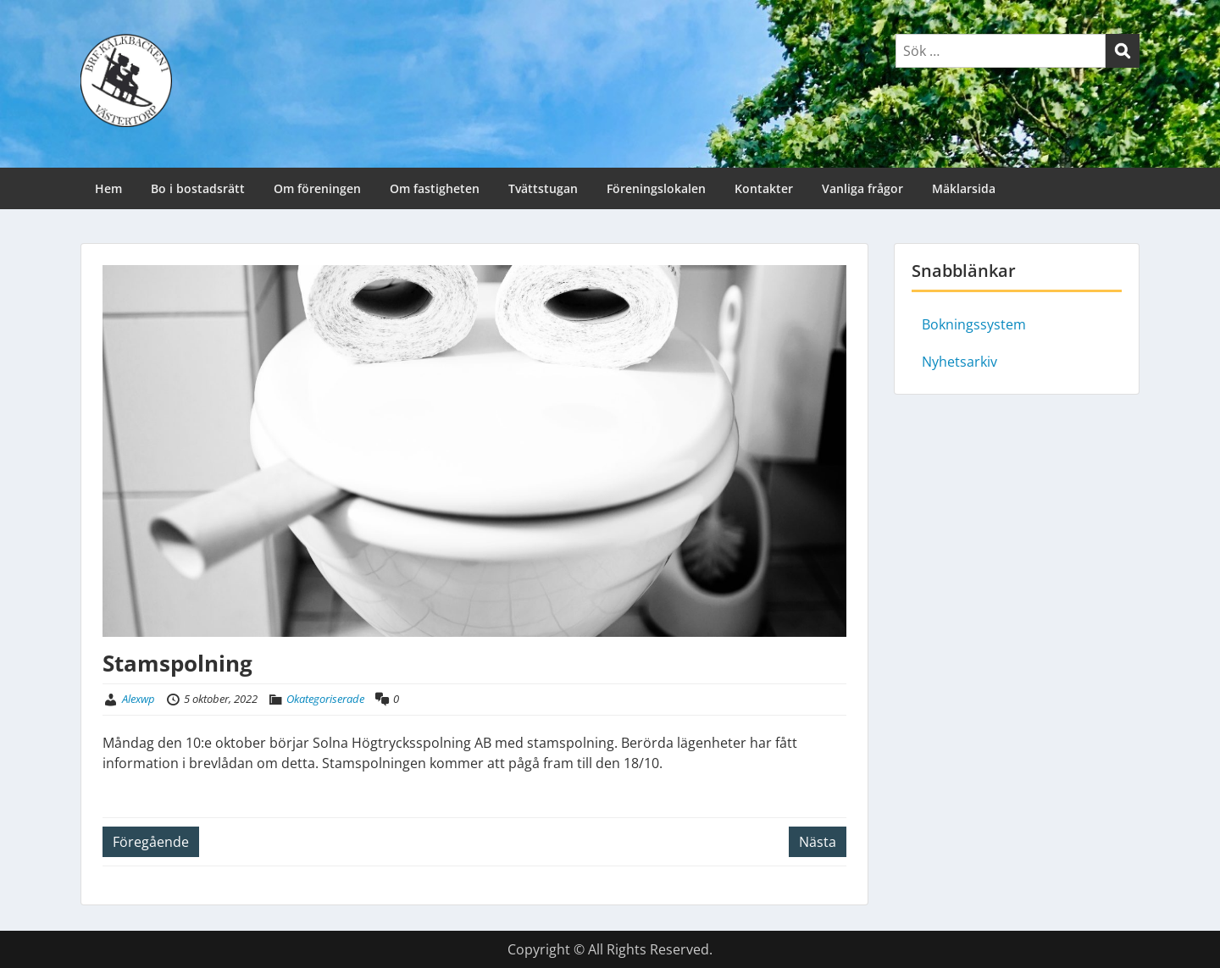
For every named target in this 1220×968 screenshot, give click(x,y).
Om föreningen (317, 188)
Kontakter (764, 188)
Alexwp (138, 698)
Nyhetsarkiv (959, 361)
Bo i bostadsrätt (198, 188)
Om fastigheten (435, 188)
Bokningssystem (974, 324)
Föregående (151, 841)
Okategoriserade (325, 698)
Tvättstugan (543, 188)
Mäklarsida (963, 188)
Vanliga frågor (862, 188)
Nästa (817, 841)
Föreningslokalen (656, 188)
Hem (108, 188)
